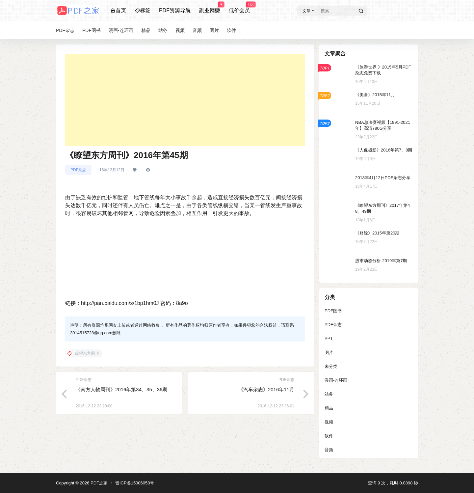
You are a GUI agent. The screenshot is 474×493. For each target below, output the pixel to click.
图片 (329, 352)
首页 (118, 10)
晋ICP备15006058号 (134, 482)
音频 (329, 449)
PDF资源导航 (175, 10)
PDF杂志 (78, 170)
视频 (329, 422)
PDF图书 (333, 310)
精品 (329, 407)
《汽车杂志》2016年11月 (266, 389)
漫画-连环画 (336, 380)
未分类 (331, 366)
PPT (329, 338)
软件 (329, 435)
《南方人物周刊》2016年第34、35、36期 (121, 389)
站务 (329, 394)
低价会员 (239, 8)
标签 (142, 10)
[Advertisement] (185, 100)
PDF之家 (98, 482)
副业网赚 (209, 8)
